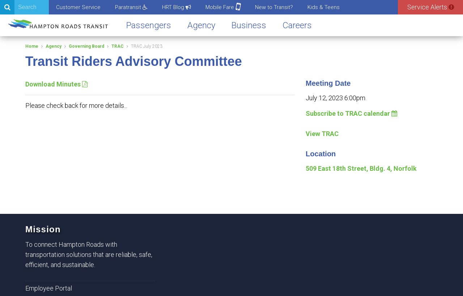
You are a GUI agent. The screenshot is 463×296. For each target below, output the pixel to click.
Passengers (148, 25)
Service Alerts (430, 7)
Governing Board (86, 46)
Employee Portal (48, 288)
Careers (297, 25)
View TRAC (322, 134)
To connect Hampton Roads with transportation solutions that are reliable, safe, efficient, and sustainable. (88, 254)
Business (249, 25)
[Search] (24, 7)
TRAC (117, 46)
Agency (201, 25)
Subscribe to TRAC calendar (352, 113)
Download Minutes (56, 84)
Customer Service (78, 7)
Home (31, 46)
